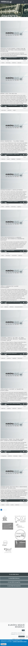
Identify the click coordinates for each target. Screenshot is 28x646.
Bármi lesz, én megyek (9, 93)
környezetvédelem (19, 306)
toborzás (19, 62)
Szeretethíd (14, 255)
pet (2, 306)
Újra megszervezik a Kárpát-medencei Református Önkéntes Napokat (12, 239)
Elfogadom (3, 644)
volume (23, 58)
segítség (13, 159)
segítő (14, 110)
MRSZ (2, 206)
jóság (20, 456)
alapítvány (3, 408)
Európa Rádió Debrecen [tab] (14, 578)
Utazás (8, 159)
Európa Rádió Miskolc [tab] (14, 574)
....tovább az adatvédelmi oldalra (19, 641)
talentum (20, 408)
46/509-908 (22, 639)
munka (12, 504)
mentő (7, 504)
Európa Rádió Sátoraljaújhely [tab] (14, 585)
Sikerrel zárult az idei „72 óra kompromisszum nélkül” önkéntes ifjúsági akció (13, 339)
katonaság (8, 62)
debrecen (3, 358)
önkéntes (14, 62)
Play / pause (2, 58)
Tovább (25, 60)
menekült (18, 159)
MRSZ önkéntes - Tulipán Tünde (12, 141)
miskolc (2, 62)
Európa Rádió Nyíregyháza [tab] (14, 582)
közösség (15, 456)
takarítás (6, 306)
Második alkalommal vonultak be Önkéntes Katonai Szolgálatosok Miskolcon (13, 50)
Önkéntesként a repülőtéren (12, 190)
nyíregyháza (3, 456)
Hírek (8, 60)
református (3, 110)
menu (26, 58)
